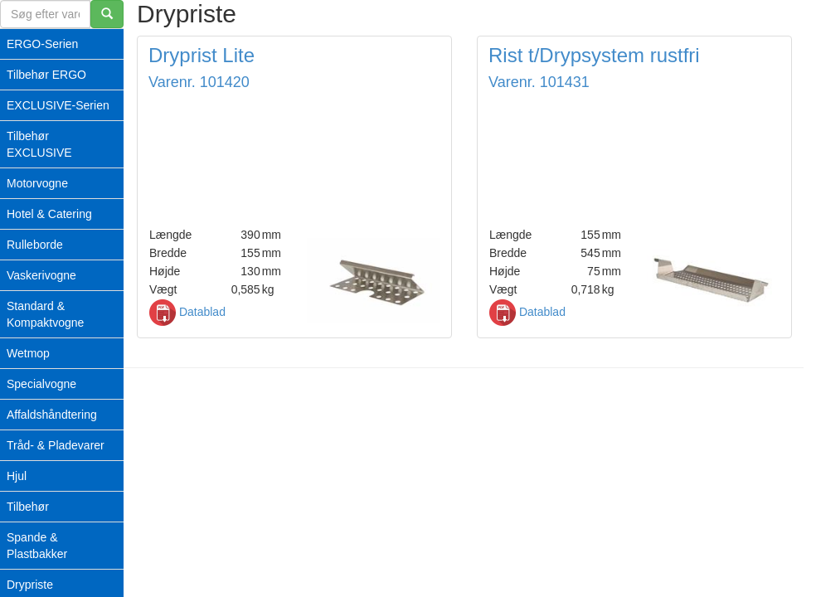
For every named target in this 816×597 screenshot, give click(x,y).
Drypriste (30, 584)
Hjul (17, 476)
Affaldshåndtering (52, 414)
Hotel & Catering (49, 214)
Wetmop (28, 353)
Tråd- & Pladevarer (55, 445)
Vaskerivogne (41, 275)
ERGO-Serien (42, 44)
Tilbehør (28, 506)
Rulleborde (35, 244)
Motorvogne (37, 183)
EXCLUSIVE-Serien (58, 105)
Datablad (187, 311)
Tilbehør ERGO (46, 74)
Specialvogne (41, 384)
